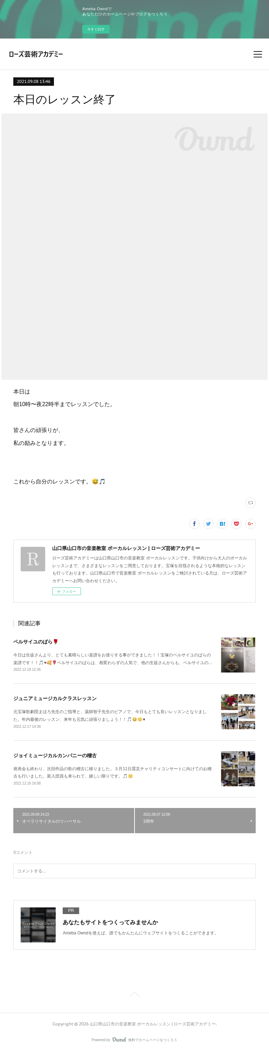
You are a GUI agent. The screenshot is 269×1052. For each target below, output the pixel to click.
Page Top (134, 995)
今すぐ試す (96, 29)
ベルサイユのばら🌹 (35, 642)
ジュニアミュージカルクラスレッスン (55, 698)
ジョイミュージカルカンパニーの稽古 (55, 755)
